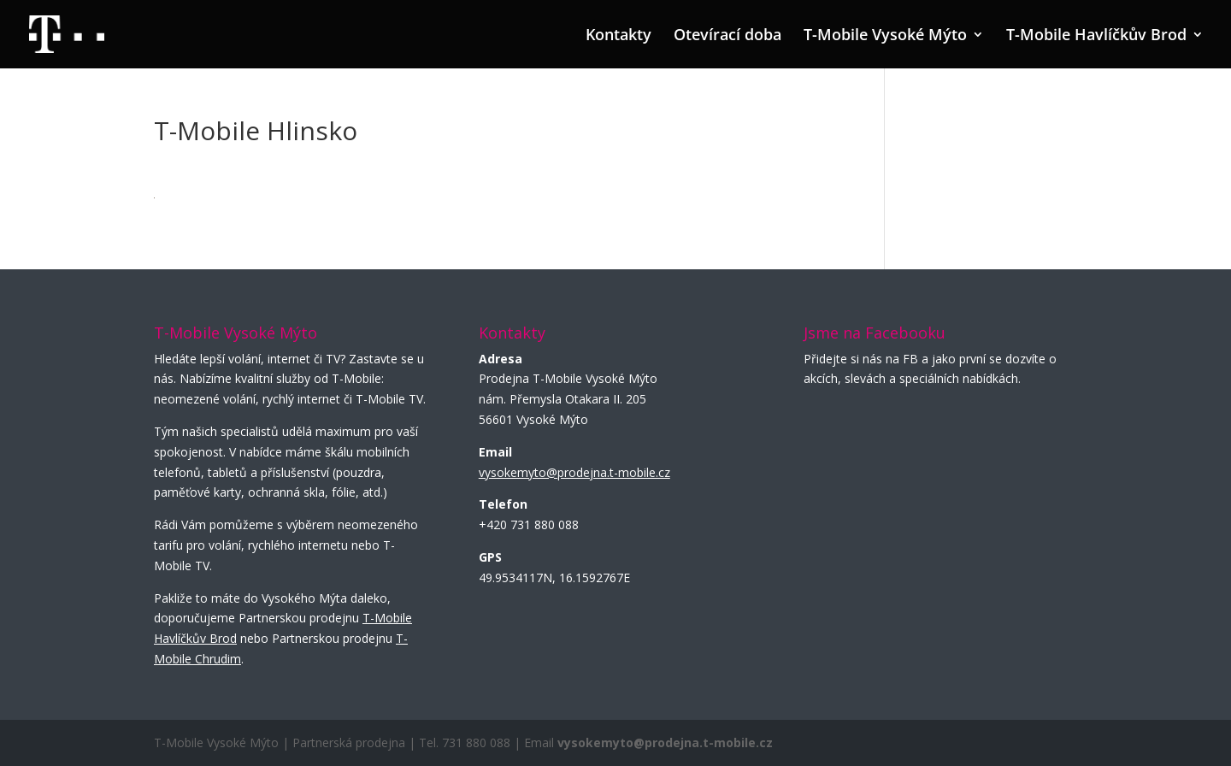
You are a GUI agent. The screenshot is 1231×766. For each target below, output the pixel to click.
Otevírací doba (727, 36)
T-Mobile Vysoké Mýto (885, 36)
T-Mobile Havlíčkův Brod (1096, 36)
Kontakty (618, 36)
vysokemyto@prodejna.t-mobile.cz (574, 472)
